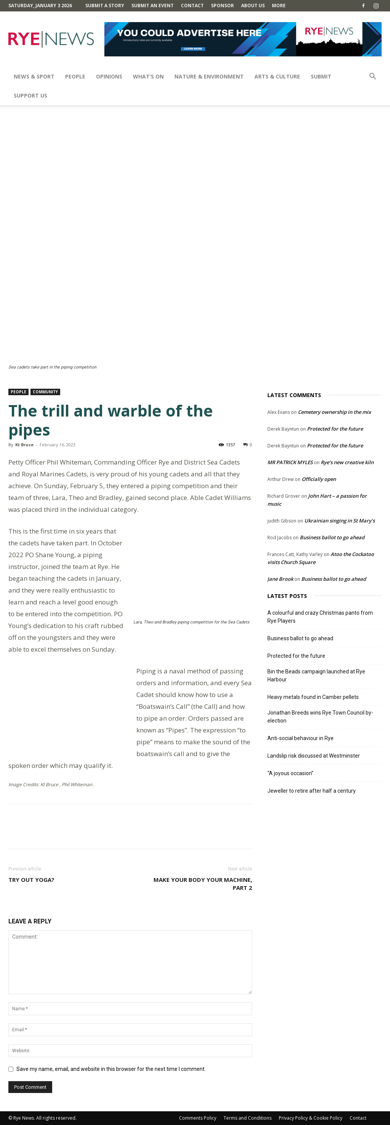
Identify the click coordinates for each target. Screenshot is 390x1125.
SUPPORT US (30, 95)
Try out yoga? (31, 879)
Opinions (109, 76)
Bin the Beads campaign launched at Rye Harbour (316, 675)
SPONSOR (222, 5)
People (75, 76)
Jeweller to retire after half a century (311, 791)
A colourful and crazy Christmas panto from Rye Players (320, 617)
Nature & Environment (209, 76)
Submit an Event (152, 5)
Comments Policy (197, 1118)
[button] (372, 77)
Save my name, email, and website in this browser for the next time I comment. (111, 1069)
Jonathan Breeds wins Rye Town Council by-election (320, 717)
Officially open (319, 479)
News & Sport (34, 76)
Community (45, 391)
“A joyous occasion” (290, 773)
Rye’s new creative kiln (347, 462)
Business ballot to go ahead (332, 537)
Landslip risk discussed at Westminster (313, 756)
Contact (192, 5)
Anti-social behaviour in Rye (300, 738)
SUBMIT (321, 76)
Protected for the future (335, 428)
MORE (279, 5)
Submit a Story (104, 5)
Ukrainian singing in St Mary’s (339, 520)
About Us (253, 5)
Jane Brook (280, 578)
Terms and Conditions (248, 1118)
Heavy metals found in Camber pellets (313, 697)
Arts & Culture (277, 76)
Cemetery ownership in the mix (334, 412)
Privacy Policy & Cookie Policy (310, 1118)
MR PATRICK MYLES (290, 462)
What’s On (148, 76)
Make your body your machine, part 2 (202, 883)
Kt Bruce (24, 444)
